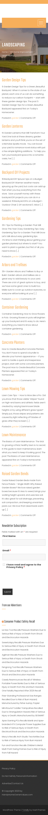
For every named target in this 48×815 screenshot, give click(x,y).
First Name (9, 536)
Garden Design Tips (14, 80)
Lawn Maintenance (14, 435)
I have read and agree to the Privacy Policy (23, 565)
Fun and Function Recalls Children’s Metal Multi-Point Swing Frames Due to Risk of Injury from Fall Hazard (24, 749)
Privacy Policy (8, 768)
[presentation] (22, 579)
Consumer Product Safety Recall (19, 621)
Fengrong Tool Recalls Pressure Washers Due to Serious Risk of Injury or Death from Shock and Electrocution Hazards (22, 671)
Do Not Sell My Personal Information (19, 776)
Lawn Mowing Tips (13, 389)
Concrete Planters (13, 342)
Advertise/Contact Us (12, 783)
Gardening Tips (11, 219)
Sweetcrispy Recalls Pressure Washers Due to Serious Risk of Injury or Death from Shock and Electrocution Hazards (23, 646)
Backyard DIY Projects (16, 172)
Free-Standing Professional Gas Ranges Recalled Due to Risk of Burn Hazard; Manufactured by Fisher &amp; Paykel (21, 699)
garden (15, 118)
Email (7, 550)
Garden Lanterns (12, 126)
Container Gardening (15, 307)
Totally (25, 809)
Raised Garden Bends (15, 474)
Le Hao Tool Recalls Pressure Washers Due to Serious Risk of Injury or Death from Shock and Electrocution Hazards (24, 634)
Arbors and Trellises (14, 265)
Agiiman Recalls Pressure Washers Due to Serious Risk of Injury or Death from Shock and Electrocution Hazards (22, 658)
